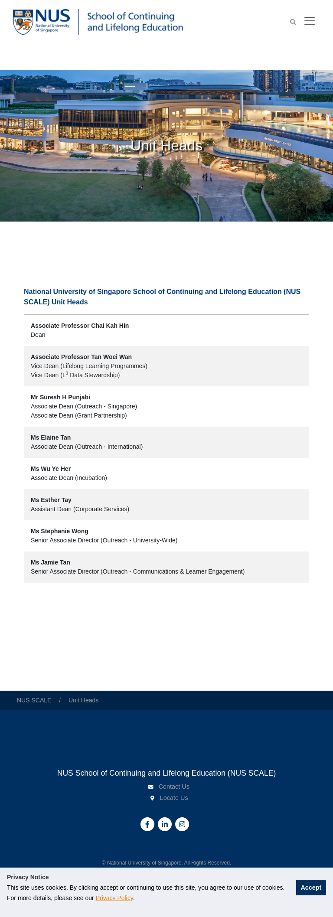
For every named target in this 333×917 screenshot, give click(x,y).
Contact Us (174, 786)
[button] (293, 22)
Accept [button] (304, 892)
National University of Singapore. (145, 863)
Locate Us (174, 797)
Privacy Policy (138, 897)
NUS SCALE (35, 700)
